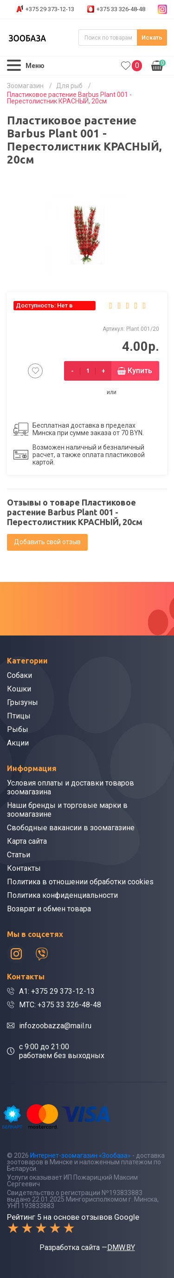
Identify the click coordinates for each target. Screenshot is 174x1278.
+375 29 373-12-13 (50, 9)
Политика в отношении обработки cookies (80, 881)
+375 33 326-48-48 (121, 9)
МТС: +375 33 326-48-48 (60, 1004)
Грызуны (22, 702)
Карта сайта (27, 841)
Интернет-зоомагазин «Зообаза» (80, 1155)
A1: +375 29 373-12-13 (57, 991)
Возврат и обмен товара (49, 908)
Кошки (19, 688)
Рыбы (17, 729)
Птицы (19, 715)
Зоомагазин (25, 85)
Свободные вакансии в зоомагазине (71, 827)
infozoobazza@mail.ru (55, 1025)
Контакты (24, 868)
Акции (18, 742)
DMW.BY (121, 1247)
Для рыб (69, 85)
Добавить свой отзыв (47, 542)
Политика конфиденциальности (62, 895)
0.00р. (158, 65)
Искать (152, 37)
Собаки (19, 675)
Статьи (18, 854)
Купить (140, 370)
